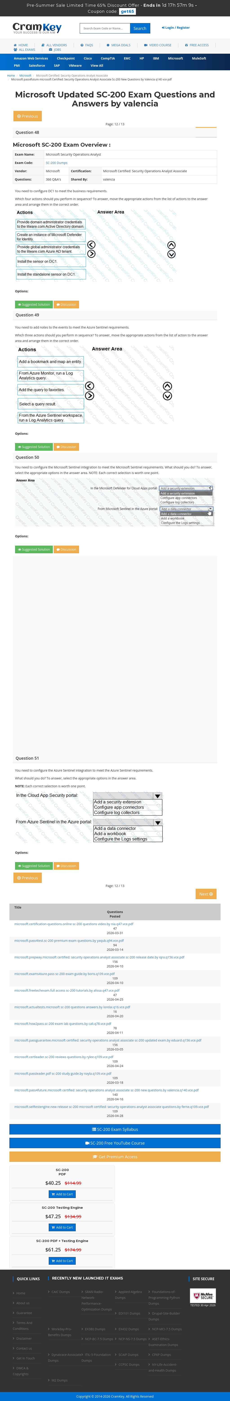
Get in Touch (25, 1358)
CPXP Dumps (161, 1354)
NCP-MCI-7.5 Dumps (167, 1329)
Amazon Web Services (31, 58)
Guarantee (24, 1313)
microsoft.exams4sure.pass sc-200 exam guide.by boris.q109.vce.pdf (64, 974)
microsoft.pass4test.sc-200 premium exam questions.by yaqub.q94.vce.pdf (69, 940)
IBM (156, 58)
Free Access (197, 45)
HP (141, 58)
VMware (75, 65)
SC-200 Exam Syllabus (115, 1129)
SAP (57, 65)
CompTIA (108, 58)
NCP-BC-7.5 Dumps (99, 1339)
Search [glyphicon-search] (140, 28)
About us (22, 1303)
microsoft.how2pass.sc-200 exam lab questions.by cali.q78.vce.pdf (62, 1024)
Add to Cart (62, 1194)
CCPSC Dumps (129, 1364)
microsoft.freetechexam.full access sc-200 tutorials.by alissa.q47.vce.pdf (66, 990)
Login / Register (176, 27)
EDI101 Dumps (129, 1313)
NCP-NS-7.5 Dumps (133, 1339)
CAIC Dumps (61, 1292)
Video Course (157, 45)
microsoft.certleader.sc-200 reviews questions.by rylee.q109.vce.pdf (63, 1057)
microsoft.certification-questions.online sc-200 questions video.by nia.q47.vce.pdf (73, 924)
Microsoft (175, 58)
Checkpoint (66, 58)
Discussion (66, 304)
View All (97, 65)
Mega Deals (118, 45)
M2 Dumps (60, 1380)
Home (21, 45)
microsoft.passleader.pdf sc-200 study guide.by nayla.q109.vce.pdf (62, 1073)
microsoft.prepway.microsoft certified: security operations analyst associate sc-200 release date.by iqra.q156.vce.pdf (99, 957)
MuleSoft (199, 58)
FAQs (87, 45)
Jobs (55, 49)
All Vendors (54, 45)
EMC (127, 58)
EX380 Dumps (95, 1329)
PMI (17, 65)
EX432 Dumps (129, 1329)
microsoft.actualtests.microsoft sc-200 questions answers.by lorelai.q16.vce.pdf (72, 1007)
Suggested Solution (34, 304)
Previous (27, 116)
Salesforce (37, 65)
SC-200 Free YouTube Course (115, 1143)
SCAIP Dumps (128, 1354)
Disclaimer (24, 1338)
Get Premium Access (115, 1156)
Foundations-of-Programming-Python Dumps (164, 1298)
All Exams (24, 49)
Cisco (88, 58)
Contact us (24, 1348)
